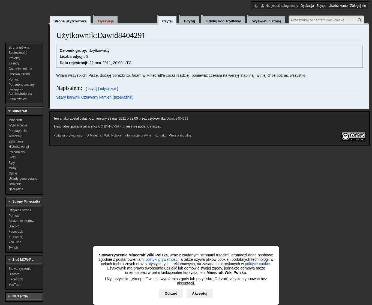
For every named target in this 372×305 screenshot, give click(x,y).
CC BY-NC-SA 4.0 (111, 126)
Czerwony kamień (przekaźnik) (107, 97)
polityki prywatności (162, 259)
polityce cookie (257, 264)
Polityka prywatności (68, 135)
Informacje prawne (137, 135)
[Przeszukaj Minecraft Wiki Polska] (326, 20)
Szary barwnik (68, 97)
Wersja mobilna (180, 135)
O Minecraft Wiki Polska (103, 135)
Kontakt (160, 135)
